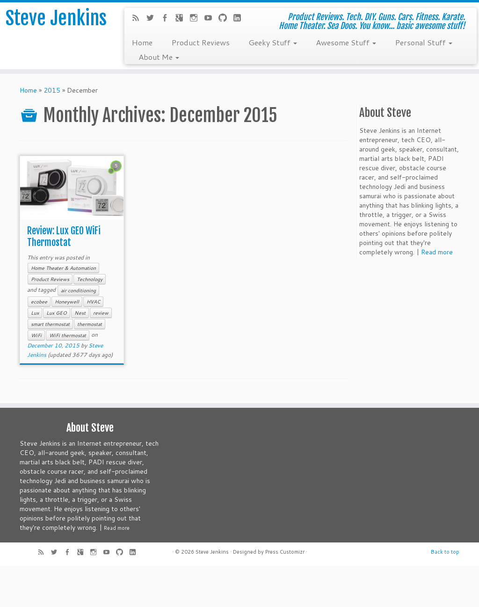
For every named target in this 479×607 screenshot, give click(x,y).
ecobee (39, 301)
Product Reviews (200, 42)
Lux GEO (56, 313)
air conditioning (78, 290)
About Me (158, 56)
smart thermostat (50, 324)
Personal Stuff (423, 42)
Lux (35, 313)
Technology (89, 279)
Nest (80, 313)
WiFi (36, 335)
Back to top (445, 552)
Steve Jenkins (56, 18)
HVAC (93, 301)
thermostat (89, 324)
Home (141, 42)
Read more (437, 252)
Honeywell (67, 301)
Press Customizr (285, 552)
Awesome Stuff (346, 42)
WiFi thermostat (67, 335)
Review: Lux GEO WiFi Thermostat (64, 236)
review (101, 313)
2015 (52, 90)
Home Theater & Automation (63, 268)
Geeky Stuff (272, 42)
